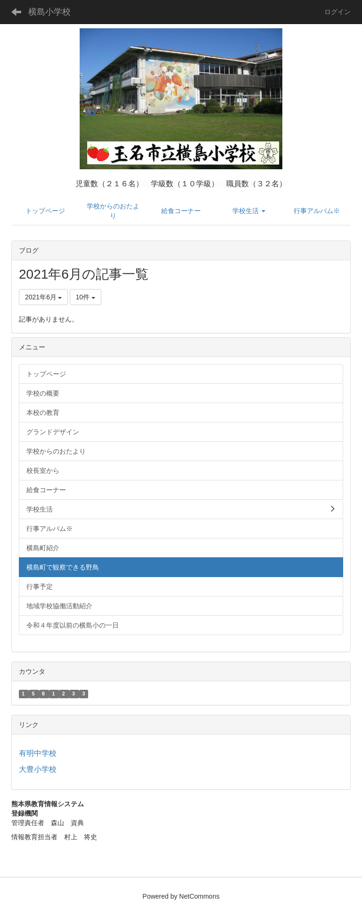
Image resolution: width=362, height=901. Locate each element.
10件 (85, 297)
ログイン (337, 12)
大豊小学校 (38, 769)
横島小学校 (49, 12)
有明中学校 (38, 753)
